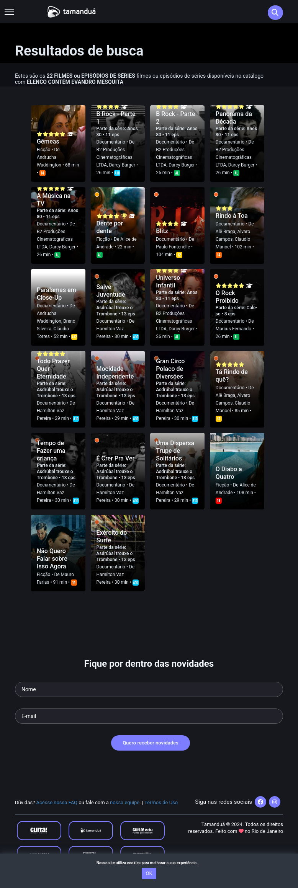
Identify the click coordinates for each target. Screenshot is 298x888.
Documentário (111, 142)
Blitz (162, 231)
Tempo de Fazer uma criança (51, 450)
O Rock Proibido (227, 296)
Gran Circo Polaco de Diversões (170, 368)
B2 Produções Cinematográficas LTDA (115, 157)
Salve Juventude (111, 290)
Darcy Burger (122, 165)
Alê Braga (225, 231)
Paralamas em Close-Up (56, 293)
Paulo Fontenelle (173, 247)
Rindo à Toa (232, 215)
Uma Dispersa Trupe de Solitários (175, 450)
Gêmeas (48, 141)
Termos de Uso (161, 802)
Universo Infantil (168, 281)
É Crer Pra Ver (116, 458)
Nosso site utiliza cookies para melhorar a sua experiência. (149, 863)
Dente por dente (110, 227)
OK (149, 873)
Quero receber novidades (150, 743)
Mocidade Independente (115, 372)
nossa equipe (124, 802)
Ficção (43, 149)
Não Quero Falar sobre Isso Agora (52, 558)
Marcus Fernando (233, 328)
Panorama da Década (234, 117)
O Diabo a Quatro (229, 472)
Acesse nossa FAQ (57, 802)
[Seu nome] (149, 689)
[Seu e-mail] (149, 716)
